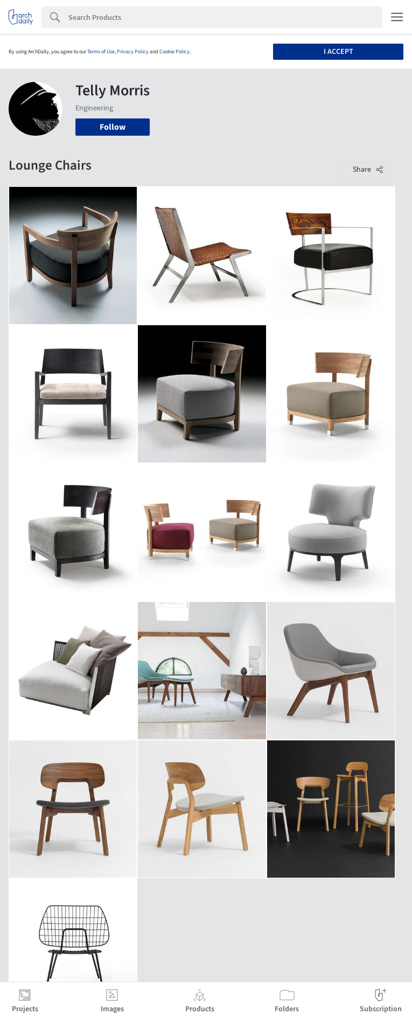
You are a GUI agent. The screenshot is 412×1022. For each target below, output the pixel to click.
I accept (338, 51)
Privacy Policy (133, 51)
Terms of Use (101, 51)
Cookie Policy (174, 51)
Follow (112, 127)
